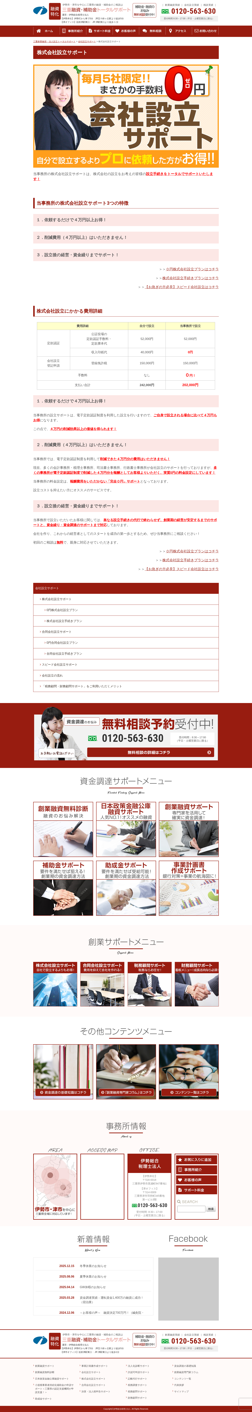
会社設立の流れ (52, 675)
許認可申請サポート (139, 1372)
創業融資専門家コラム (186, 1372)
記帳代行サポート (137, 1378)
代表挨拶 (179, 1385)
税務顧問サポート (137, 1391)
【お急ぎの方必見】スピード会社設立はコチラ (182, 287)
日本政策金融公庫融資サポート (52, 1378)
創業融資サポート (44, 1366)
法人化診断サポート (139, 1366)
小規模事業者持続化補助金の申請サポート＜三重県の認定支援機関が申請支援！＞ (54, 1389)
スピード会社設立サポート (60, 664)
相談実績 (208, 5)
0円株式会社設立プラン (62, 610)
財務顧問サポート (137, 1397)
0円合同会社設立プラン (62, 642)
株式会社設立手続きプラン (64, 621)
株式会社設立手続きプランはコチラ (190, 278)
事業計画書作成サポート (94, 1366)
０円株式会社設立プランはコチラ (192, 269)
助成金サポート (43, 1398)
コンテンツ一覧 (182, 1378)
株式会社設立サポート (57, 599)
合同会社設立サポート (57, 631)
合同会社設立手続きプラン (64, 653)
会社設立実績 (191, 5)
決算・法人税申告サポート (95, 1391)
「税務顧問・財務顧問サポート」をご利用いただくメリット (82, 686)
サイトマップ (181, 1391)
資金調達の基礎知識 (185, 1366)
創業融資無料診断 (44, 1372)
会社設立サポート (47, 588)
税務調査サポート (137, 1385)
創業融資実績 (172, 5)
